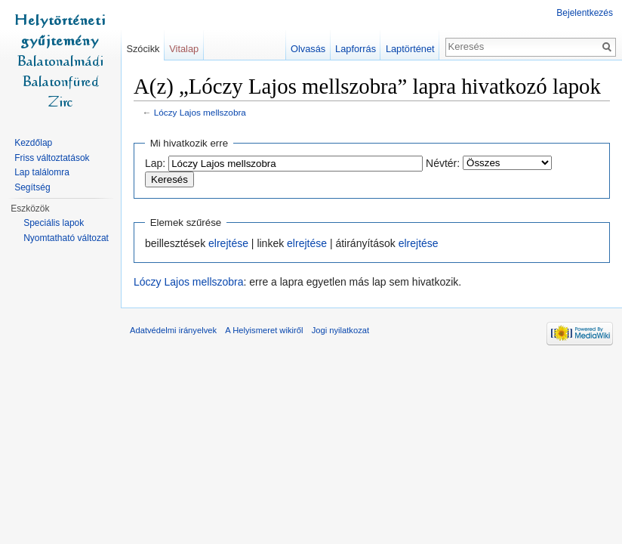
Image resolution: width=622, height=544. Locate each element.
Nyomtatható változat (66, 238)
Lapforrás (355, 48)
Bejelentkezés (584, 13)
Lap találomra (41, 172)
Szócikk (142, 48)
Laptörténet (410, 48)
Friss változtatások (51, 158)
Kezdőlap (33, 143)
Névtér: (443, 163)
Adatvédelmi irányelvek (173, 330)
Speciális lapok (53, 223)
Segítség (32, 187)
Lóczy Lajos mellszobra (200, 112)
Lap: (155, 163)
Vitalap (184, 48)
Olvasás (308, 48)
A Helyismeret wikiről (264, 330)
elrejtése (228, 243)
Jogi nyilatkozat (341, 330)
